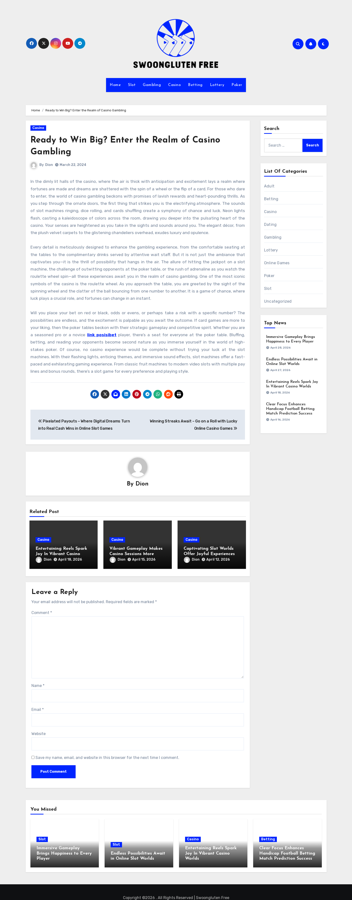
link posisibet (101, 334)
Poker (236, 85)
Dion (49, 165)
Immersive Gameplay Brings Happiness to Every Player (64, 851)
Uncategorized (278, 301)
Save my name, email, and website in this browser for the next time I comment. (107, 756)
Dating (270, 224)
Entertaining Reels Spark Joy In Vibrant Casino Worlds (61, 554)
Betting (195, 85)
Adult (269, 186)
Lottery (217, 85)
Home (115, 85)
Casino (174, 85)
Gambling (152, 85)
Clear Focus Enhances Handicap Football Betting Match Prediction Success (290, 408)
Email (37, 708)
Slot (132, 85)
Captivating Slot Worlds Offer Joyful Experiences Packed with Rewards (209, 554)
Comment (41, 611)
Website (38, 732)
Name (37, 684)
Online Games (276, 263)
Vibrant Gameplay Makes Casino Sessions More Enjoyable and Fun (136, 554)
